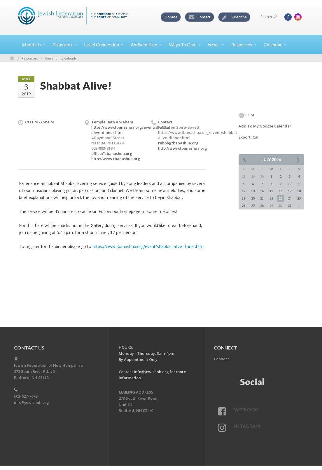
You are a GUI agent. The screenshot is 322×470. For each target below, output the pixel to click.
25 (299, 198)
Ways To (185, 44)
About (34, 44)
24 (289, 198)
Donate (171, 17)
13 (253, 191)
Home (12, 58)
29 (271, 205)
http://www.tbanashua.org (115, 158)
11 (299, 184)
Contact (200, 17)
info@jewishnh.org (31, 402)
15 (271, 191)
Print (246, 115)
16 (280, 191)
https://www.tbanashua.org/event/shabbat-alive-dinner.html (148, 246)
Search (268, 16)
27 (253, 205)
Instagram (246, 426)
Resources (29, 58)
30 (280, 205)
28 (262, 205)
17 (289, 191)
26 (243, 205)
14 (262, 191)
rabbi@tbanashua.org (178, 143)
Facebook (245, 409)
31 (289, 205)
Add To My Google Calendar (265, 126)
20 (253, 198)
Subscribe (234, 17)
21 (262, 198)
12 (243, 191)
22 (271, 198)
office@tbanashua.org (111, 153)
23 (280, 198)
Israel (104, 44)
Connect (221, 358)
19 (243, 198)
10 (289, 184)
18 (299, 191)
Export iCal (248, 137)
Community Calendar (61, 58)
